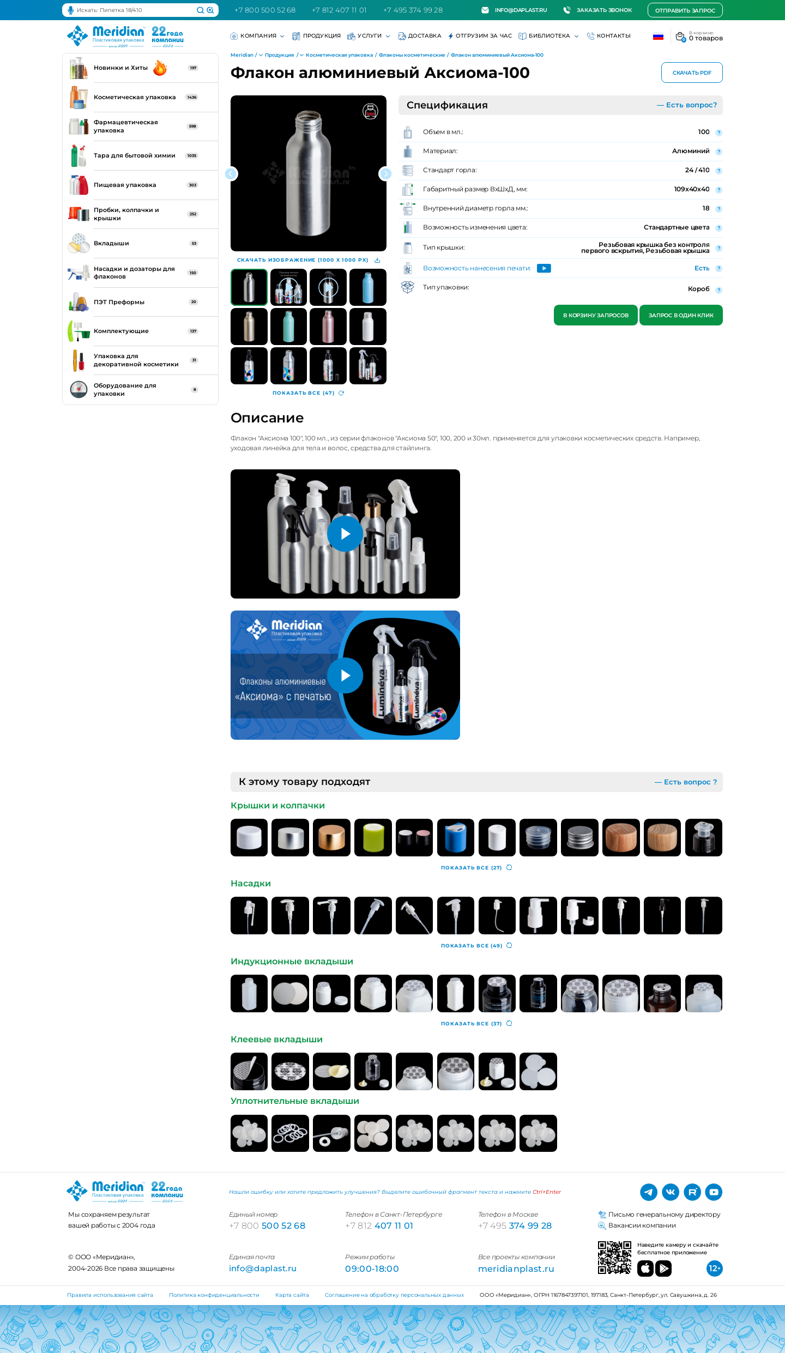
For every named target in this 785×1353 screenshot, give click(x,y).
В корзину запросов (596, 315)
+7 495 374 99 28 (413, 9)
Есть (702, 268)
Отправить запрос (685, 11)
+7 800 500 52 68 (264, 9)
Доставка (420, 36)
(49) (476, 946)
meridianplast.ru (516, 1268)
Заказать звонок (597, 10)
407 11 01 (379, 1225)
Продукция (316, 36)
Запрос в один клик (681, 315)
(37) (476, 1024)
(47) (308, 393)
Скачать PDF (692, 72)
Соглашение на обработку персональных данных (394, 1294)
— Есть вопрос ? (686, 781)
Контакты (609, 36)
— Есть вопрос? (687, 104)
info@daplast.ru (514, 10)
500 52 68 (267, 1225)
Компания (258, 36)
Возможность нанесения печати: (477, 268)
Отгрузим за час (480, 36)
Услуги (369, 36)
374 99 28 (515, 1225)
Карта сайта (292, 1294)
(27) (476, 868)
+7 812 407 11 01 (339, 9)
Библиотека (549, 36)
